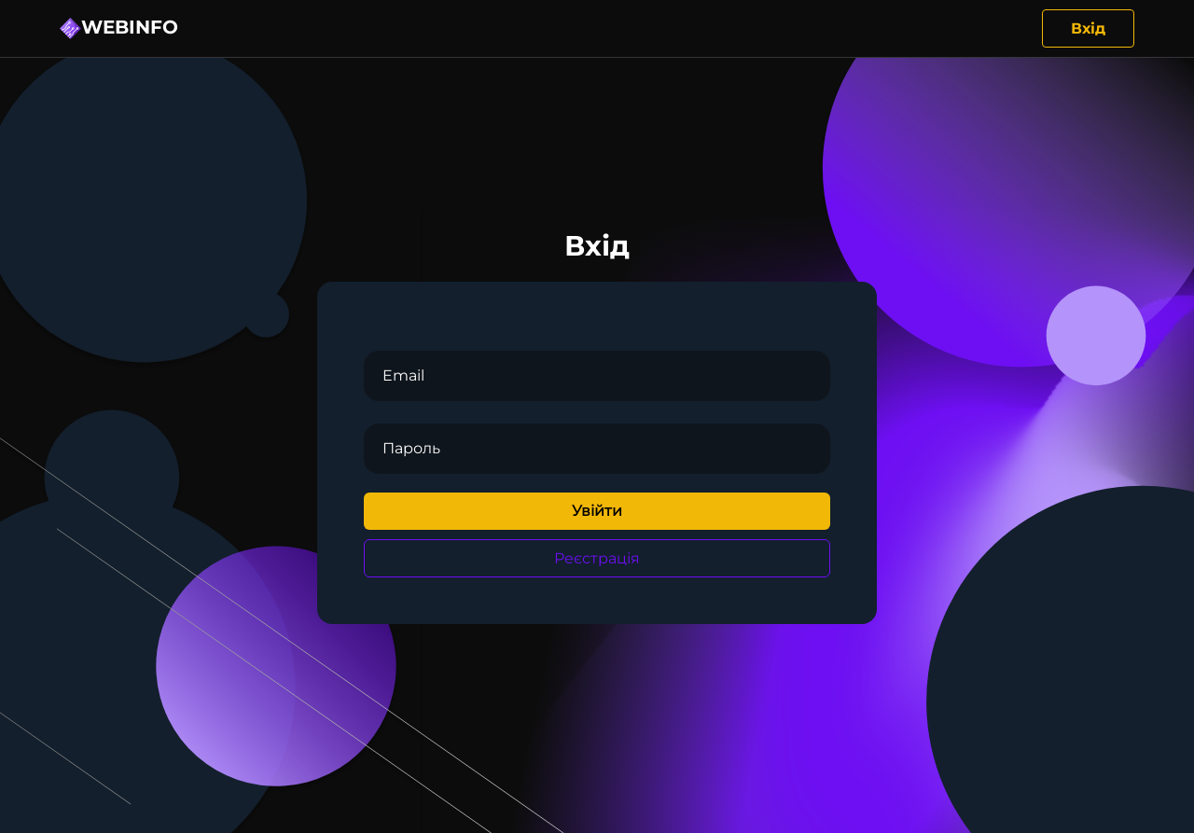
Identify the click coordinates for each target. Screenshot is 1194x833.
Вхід (1088, 28)
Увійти (597, 511)
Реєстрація (597, 558)
